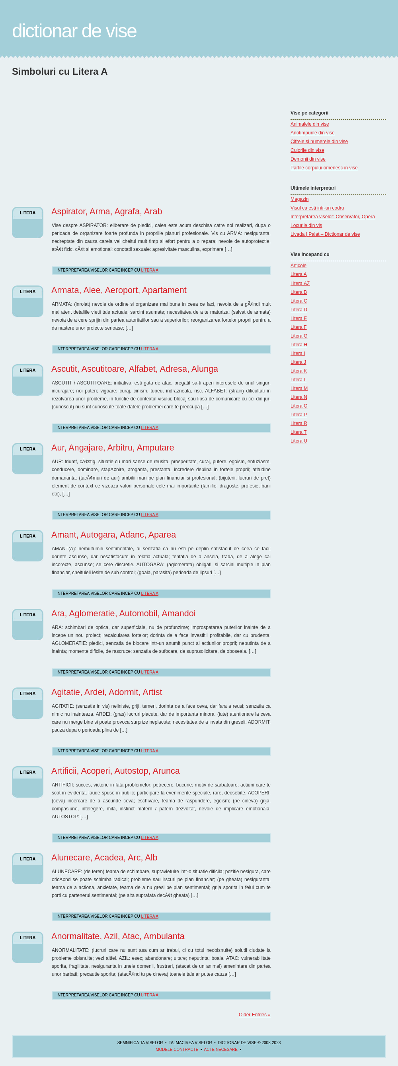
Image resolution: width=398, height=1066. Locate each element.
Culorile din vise (307, 150)
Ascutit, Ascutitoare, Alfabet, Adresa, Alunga (134, 369)
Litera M (299, 388)
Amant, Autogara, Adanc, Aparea (113, 535)
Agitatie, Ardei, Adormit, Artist (106, 692)
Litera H (299, 345)
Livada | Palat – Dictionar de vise (325, 234)
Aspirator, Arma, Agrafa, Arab (106, 211)
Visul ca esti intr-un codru (317, 208)
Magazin (299, 199)
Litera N (299, 397)
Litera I (298, 353)
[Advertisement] (79, 132)
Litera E (299, 318)
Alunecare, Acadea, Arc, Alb (104, 857)
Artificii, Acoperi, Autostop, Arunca (115, 771)
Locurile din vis (306, 225)
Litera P (299, 414)
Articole (298, 265)
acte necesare (220, 1049)
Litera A (299, 274)
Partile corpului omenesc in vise (324, 168)
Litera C (299, 301)
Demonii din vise (308, 159)
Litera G (299, 336)
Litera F (299, 327)
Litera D (299, 310)
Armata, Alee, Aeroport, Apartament (119, 290)
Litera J (298, 362)
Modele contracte (177, 1049)
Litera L (298, 380)
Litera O (299, 406)
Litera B (299, 292)
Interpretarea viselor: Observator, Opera (333, 216)
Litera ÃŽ (300, 283)
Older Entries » (255, 1014)
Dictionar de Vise (74, 30)
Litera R (299, 423)
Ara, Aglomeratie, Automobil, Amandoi (123, 613)
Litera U (299, 441)
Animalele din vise (310, 124)
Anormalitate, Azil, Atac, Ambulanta (118, 936)
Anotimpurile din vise (313, 133)
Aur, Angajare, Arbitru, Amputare (112, 447)
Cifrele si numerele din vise (319, 141)
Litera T (298, 432)
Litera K (299, 371)
